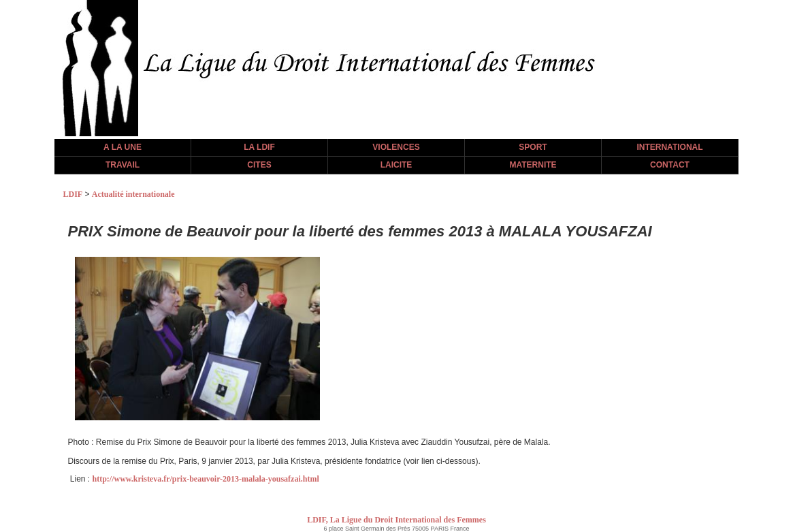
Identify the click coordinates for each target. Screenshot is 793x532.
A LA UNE (122, 147)
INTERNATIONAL (669, 147)
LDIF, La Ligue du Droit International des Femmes (396, 520)
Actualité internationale (133, 194)
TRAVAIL (123, 165)
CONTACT (670, 165)
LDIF (73, 194)
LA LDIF (259, 147)
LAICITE (396, 165)
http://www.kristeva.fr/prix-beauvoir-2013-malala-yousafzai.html (206, 479)
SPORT (533, 147)
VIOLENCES (395, 147)
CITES (259, 165)
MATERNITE (532, 165)
